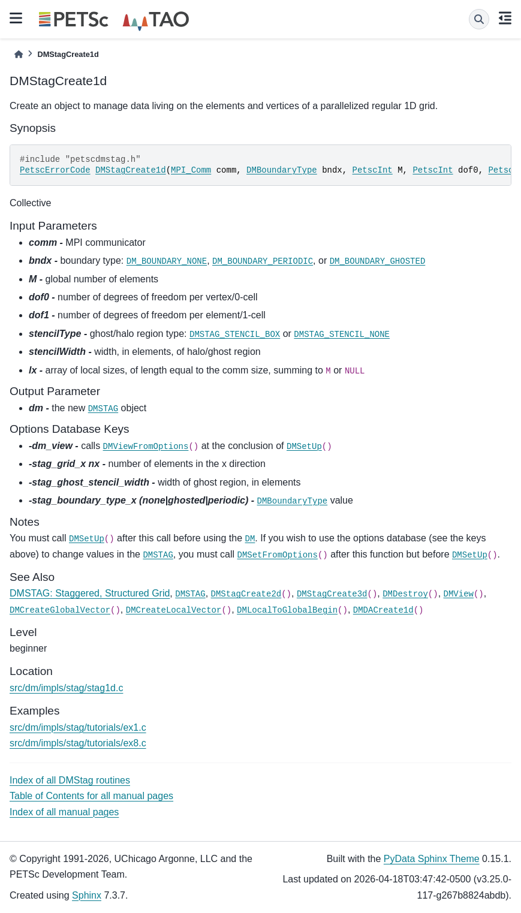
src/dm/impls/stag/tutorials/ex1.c (78, 727)
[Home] (18, 54)
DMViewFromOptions (146, 446)
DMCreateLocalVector (174, 610)
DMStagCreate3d (332, 594)
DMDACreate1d (383, 610)
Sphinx (86, 895)
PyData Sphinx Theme (432, 859)
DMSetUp (304, 446)
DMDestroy (405, 594)
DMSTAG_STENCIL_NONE (342, 334)
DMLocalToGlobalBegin (287, 610)
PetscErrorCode (55, 170)
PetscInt (373, 170)
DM (250, 539)
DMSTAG (103, 409)
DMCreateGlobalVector (60, 610)
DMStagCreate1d (130, 170)
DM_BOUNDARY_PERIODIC (262, 261)
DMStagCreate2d (246, 594)
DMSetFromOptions (277, 555)
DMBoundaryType (281, 170)
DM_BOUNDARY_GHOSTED (378, 261)
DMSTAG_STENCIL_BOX (234, 334)
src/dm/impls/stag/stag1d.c (66, 688)
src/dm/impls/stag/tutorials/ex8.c (78, 743)
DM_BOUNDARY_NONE (167, 261)
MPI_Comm (191, 170)
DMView (459, 594)
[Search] (479, 19)
